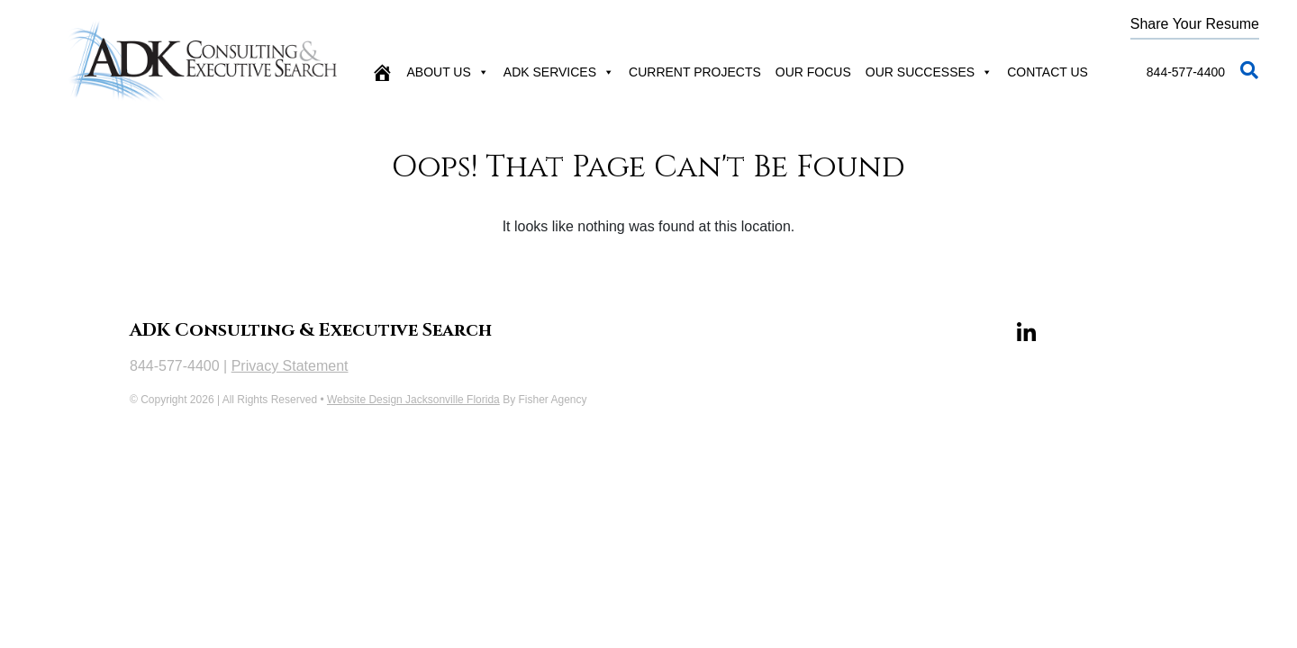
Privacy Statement (290, 366)
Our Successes (929, 72)
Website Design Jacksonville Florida (413, 399)
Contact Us (1047, 72)
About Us (448, 72)
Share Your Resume (1194, 24)
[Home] (382, 72)
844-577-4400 (1186, 72)
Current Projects (695, 72)
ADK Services (558, 72)
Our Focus (813, 72)
